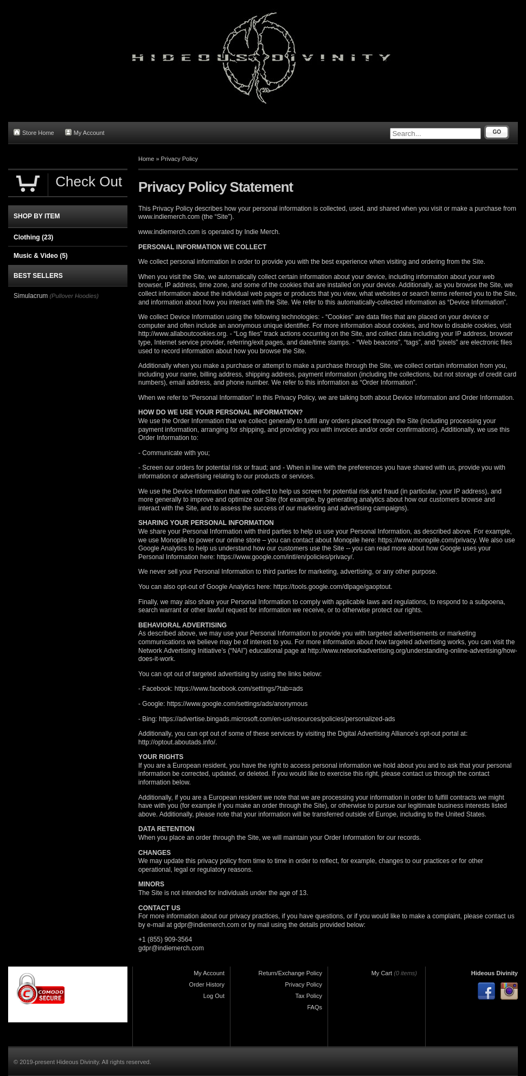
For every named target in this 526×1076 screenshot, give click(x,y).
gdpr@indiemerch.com (206, 925)
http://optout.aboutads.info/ (176, 742)
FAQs (314, 1007)
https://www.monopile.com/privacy (427, 540)
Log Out (213, 996)
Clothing (33, 237)
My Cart (382, 973)
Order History (206, 984)
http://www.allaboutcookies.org (182, 334)
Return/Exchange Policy (290, 973)
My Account (85, 132)
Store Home (34, 132)
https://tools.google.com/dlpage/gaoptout (331, 587)
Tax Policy (308, 996)
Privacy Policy (179, 158)
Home (146, 158)
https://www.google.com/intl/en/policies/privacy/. (285, 557)
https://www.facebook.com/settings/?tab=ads (239, 688)
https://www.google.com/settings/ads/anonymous (237, 704)
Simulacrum (31, 296)
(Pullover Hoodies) (73, 296)
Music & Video (41, 256)
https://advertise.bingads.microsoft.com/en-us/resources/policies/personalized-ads (277, 719)
